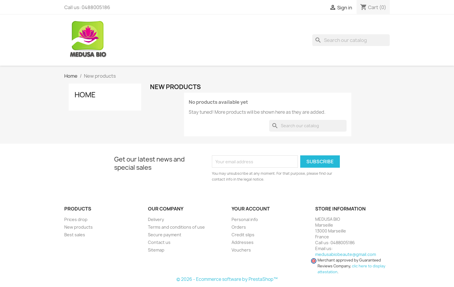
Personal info (245, 219)
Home (85, 95)
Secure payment (164, 234)
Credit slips (243, 234)
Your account (251, 209)
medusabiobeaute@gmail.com (345, 254)
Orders (239, 227)
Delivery (156, 219)
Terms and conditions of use (176, 227)
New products (78, 227)
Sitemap (156, 250)
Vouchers (241, 250)
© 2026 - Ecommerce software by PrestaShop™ (227, 279)
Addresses (243, 242)
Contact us (159, 242)
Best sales (74, 234)
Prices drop (75, 219)
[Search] (351, 40)
